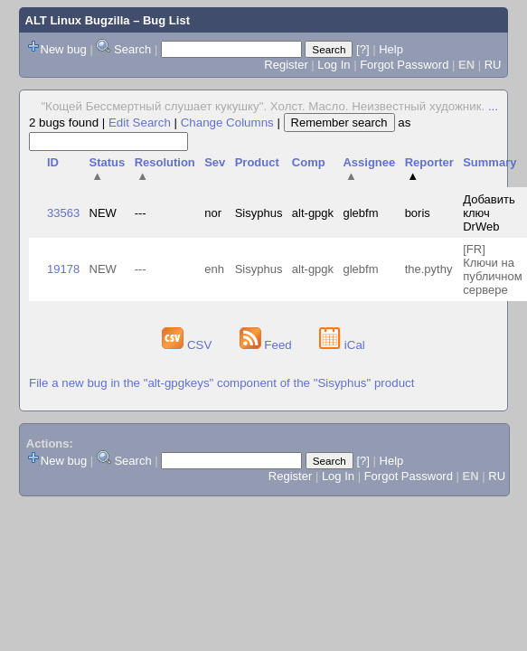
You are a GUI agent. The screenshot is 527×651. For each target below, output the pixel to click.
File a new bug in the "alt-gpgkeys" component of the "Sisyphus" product (221, 383)
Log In (333, 64)
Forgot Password (404, 64)
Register (285, 64)
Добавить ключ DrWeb (488, 213)
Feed (268, 345)
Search (132, 49)
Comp (308, 162)
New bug (64, 49)
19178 (63, 269)
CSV (188, 345)
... (493, 106)
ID (53, 162)
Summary (489, 162)
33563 (63, 213)
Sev (214, 162)
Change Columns (227, 122)
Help (391, 49)
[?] (362, 49)
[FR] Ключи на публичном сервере (492, 269)
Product (257, 162)
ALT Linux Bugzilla (77, 20)
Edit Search (139, 122)
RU (493, 64)
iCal (342, 345)
